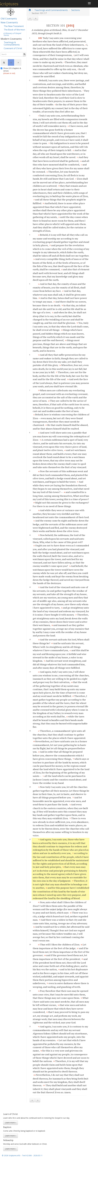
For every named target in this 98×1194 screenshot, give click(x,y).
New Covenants (9, 22)
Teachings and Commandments (51, 10)
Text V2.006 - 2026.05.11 (32, 1155)
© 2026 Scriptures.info (11, 1155)
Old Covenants (9, 18)
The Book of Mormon (14, 29)
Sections (75, 10)
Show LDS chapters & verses (11, 70)
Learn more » (10, 1122)
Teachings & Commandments (12, 43)
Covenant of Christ (13, 48)
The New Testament (14, 26)
